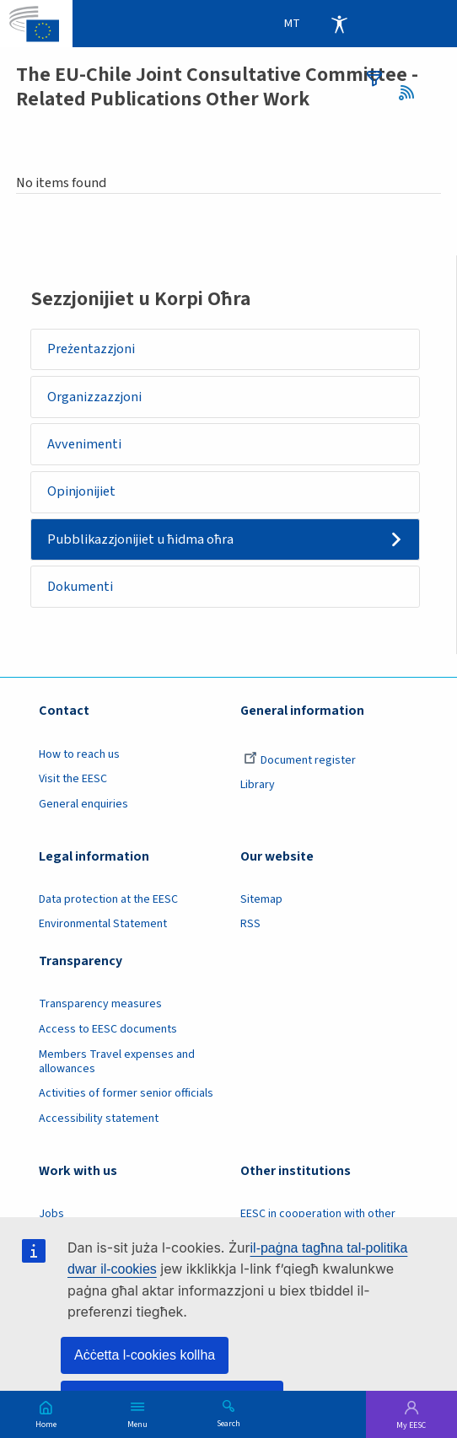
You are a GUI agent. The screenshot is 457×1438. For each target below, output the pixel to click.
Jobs (51, 1213)
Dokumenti (80, 587)
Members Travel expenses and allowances (117, 1061)
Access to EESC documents (108, 1029)
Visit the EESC (73, 778)
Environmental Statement (103, 923)
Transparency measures (100, 1003)
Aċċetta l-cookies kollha (144, 1355)
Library (257, 784)
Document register (300, 760)
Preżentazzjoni (91, 349)
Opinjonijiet (81, 491)
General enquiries (83, 804)
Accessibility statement (99, 1118)
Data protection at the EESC (108, 899)
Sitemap (261, 899)
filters (374, 78)
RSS (411, 93)
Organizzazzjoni (94, 397)
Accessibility (339, 23)
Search (228, 1423)
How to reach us (79, 754)
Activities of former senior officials (126, 1093)
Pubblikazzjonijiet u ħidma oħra (140, 539)
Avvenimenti (84, 444)
